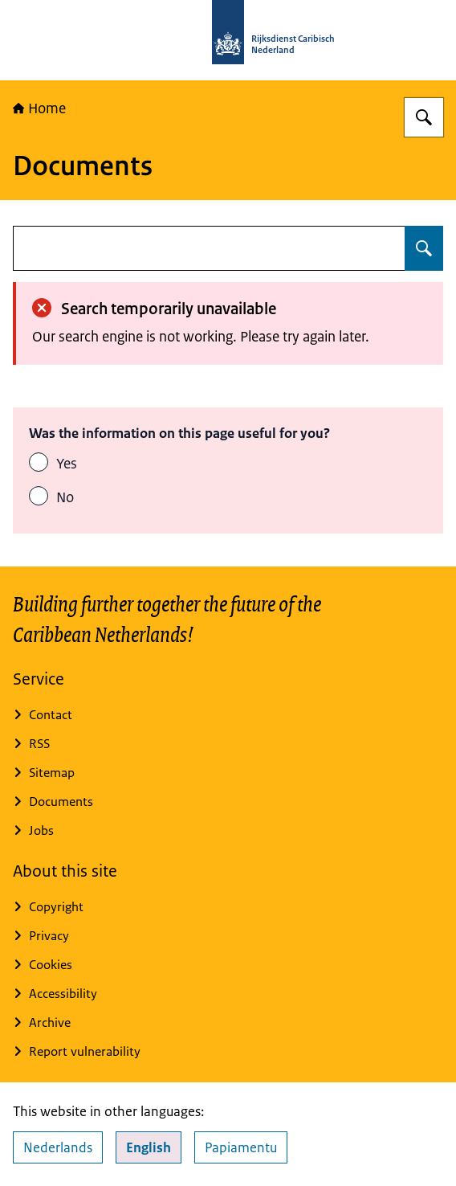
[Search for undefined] (424, 248)
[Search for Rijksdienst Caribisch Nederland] (424, 117)
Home (39, 108)
